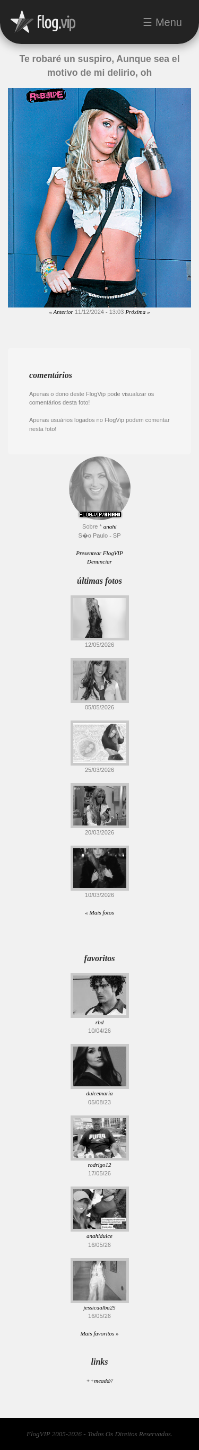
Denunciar (99, 561)
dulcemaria (99, 1093)
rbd (99, 1022)
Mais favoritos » (99, 1333)
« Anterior (61, 312)
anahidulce (99, 1236)
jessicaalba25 (99, 1307)
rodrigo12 (99, 1165)
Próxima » (137, 312)
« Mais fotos (99, 912)
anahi (110, 526)
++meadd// (99, 1380)
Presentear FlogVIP (99, 553)
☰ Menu (162, 22)
